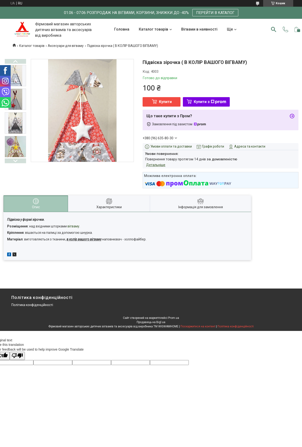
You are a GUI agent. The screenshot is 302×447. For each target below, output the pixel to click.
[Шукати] (273, 29)
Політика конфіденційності (32, 305)
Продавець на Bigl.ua (151, 322)
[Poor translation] (17, 356)
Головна (121, 29)
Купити (165, 101)
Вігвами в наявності (199, 29)
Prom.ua (173, 318)
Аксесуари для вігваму (66, 46)
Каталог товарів (153, 29)
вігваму (73, 226)
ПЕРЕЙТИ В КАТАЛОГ (215, 12)
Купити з (210, 101)
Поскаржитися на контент (197, 326)
